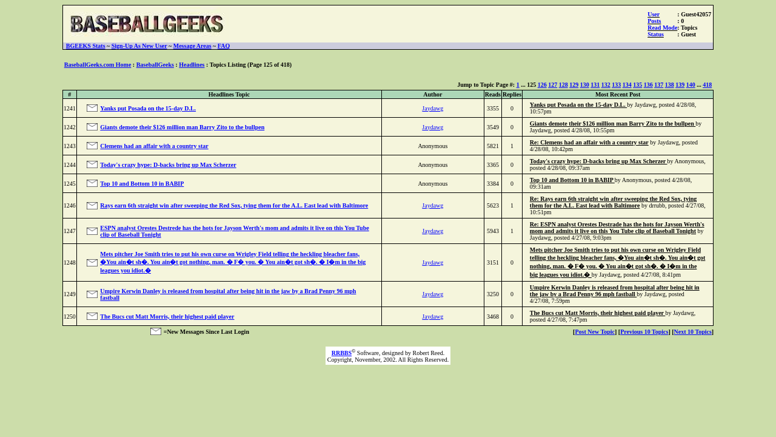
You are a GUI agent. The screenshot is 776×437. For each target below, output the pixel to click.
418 (707, 84)
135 (637, 84)
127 (552, 84)
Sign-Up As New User (139, 45)
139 (679, 84)
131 (595, 84)
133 (616, 84)
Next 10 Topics (693, 331)
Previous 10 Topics (644, 331)
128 (563, 84)
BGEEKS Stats (85, 45)
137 (658, 84)
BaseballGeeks (155, 64)
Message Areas (192, 45)
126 (542, 84)
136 (648, 84)
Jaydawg (432, 108)
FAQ (224, 45)
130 (584, 84)
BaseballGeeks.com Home (98, 64)
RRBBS (342, 353)
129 (573, 84)
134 (627, 84)
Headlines (191, 64)
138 (669, 84)
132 (605, 84)
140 (690, 84)
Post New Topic (595, 331)
